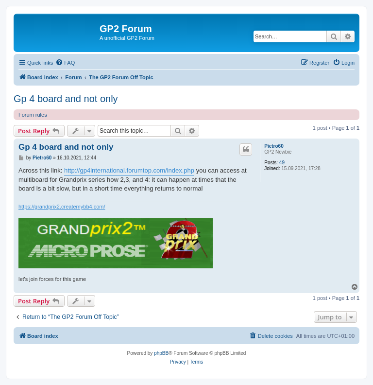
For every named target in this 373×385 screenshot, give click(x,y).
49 (282, 162)
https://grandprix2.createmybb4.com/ (61, 207)
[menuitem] (65, 63)
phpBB (161, 353)
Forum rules (32, 115)
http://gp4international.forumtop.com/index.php (129, 170)
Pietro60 (273, 146)
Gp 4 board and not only (66, 98)
